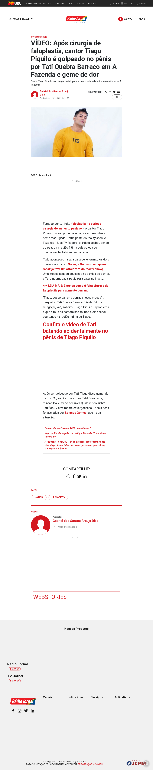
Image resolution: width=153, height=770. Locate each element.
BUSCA (114, 3)
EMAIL (141, 3)
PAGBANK (59, 3)
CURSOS (70, 3)
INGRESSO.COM (33, 3)
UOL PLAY (81, 3)
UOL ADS (92, 3)
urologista (58, 497)
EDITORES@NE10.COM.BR (90, 764)
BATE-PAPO (127, 3)
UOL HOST (47, 3)
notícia (39, 497)
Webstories (50, 597)
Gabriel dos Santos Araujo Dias (75, 521)
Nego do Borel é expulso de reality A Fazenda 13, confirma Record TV (75, 435)
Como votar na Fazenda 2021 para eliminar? (68, 428)
